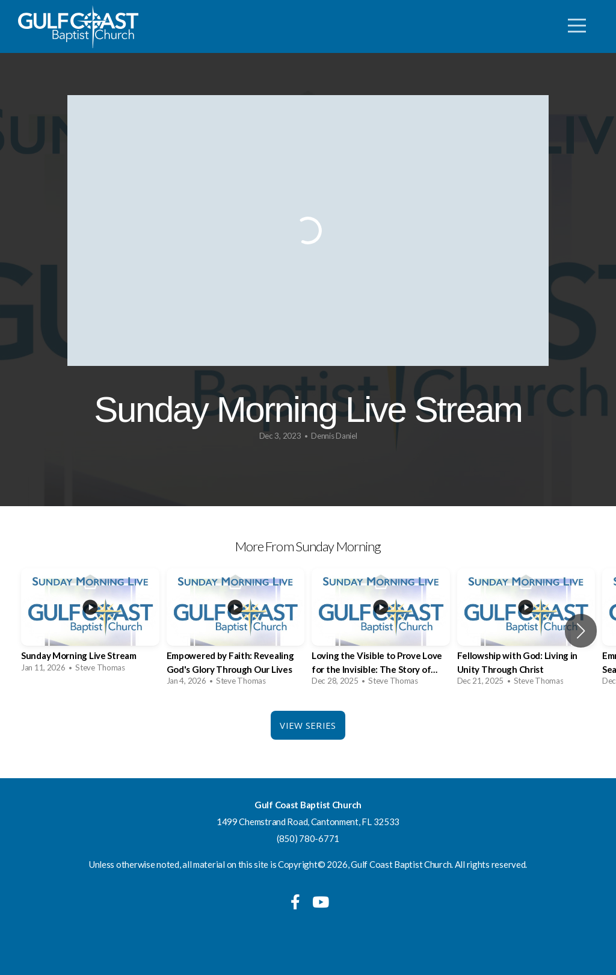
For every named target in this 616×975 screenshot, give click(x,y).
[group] (90, 623)
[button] (581, 631)
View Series (308, 725)
